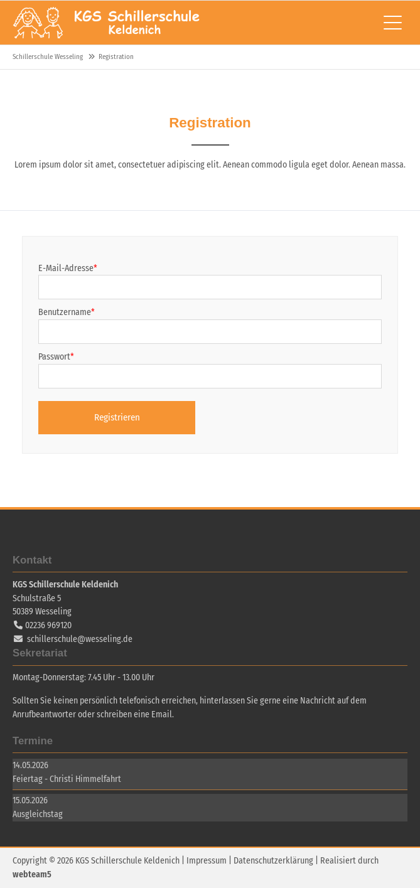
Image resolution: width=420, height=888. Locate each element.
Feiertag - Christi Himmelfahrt (67, 779)
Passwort (56, 356)
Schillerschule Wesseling (107, 22)
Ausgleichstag (38, 814)
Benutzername (66, 312)
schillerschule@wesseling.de (79, 639)
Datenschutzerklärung (273, 860)
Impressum (206, 860)
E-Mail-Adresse (67, 268)
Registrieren (117, 417)
